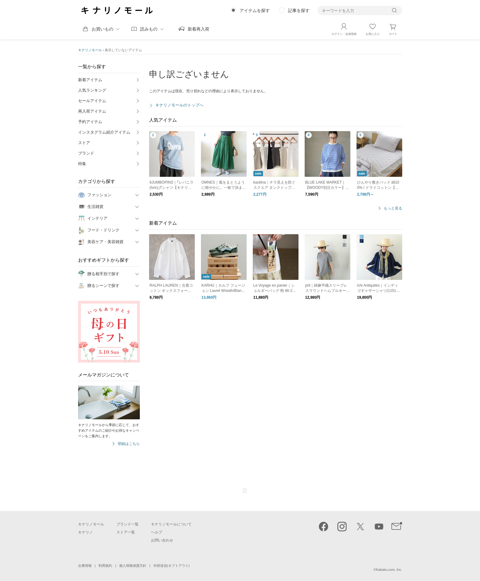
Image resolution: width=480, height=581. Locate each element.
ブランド (86, 153)
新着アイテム (90, 79)
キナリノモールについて (171, 524)
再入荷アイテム (92, 111)
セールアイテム (92, 100)
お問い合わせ (162, 540)
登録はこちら (129, 444)
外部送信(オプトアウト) (171, 565)
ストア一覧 (125, 532)
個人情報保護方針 (132, 565)
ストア (84, 142)
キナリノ (85, 532)
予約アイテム (90, 121)
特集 (82, 163)
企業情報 (85, 565)
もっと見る (393, 208)
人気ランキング (92, 90)
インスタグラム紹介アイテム (104, 132)
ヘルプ (156, 532)
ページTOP (244, 491)
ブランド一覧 (127, 524)
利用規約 (105, 565)
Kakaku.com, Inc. (389, 569)
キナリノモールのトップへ (179, 105)
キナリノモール (90, 50)
